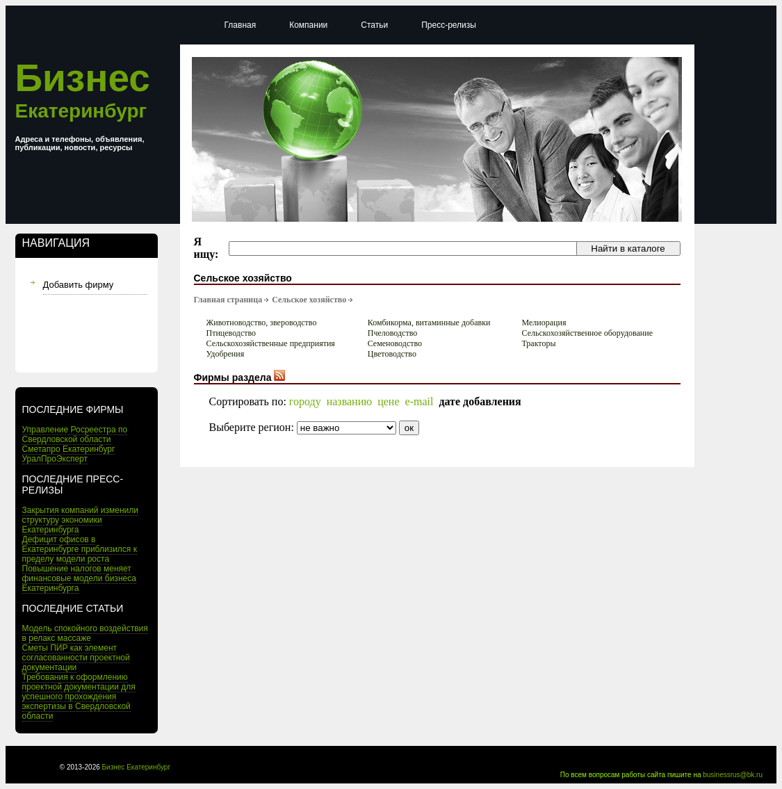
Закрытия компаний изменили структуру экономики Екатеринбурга (80, 520)
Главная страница (228, 299)
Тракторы (538, 343)
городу (305, 401)
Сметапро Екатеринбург (68, 449)
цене (388, 401)
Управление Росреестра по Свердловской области (75, 434)
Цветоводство (392, 354)
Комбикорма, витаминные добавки (429, 322)
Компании (308, 25)
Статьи (374, 25)
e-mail (419, 401)
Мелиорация (543, 322)
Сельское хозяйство (309, 299)
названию (350, 401)
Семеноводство (395, 343)
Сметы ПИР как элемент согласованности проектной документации (76, 657)
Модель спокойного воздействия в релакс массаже (85, 633)
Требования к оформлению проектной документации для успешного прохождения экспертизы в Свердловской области (79, 696)
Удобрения (225, 354)
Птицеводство (231, 333)
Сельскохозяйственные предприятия (270, 343)
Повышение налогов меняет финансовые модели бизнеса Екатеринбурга (79, 578)
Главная (240, 25)
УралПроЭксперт (55, 459)
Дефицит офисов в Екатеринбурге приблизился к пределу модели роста (79, 549)
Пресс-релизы (448, 25)
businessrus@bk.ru (733, 775)
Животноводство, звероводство (261, 322)
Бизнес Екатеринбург (136, 767)
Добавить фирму (78, 284)
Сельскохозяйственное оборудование (587, 333)
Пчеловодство (393, 333)
